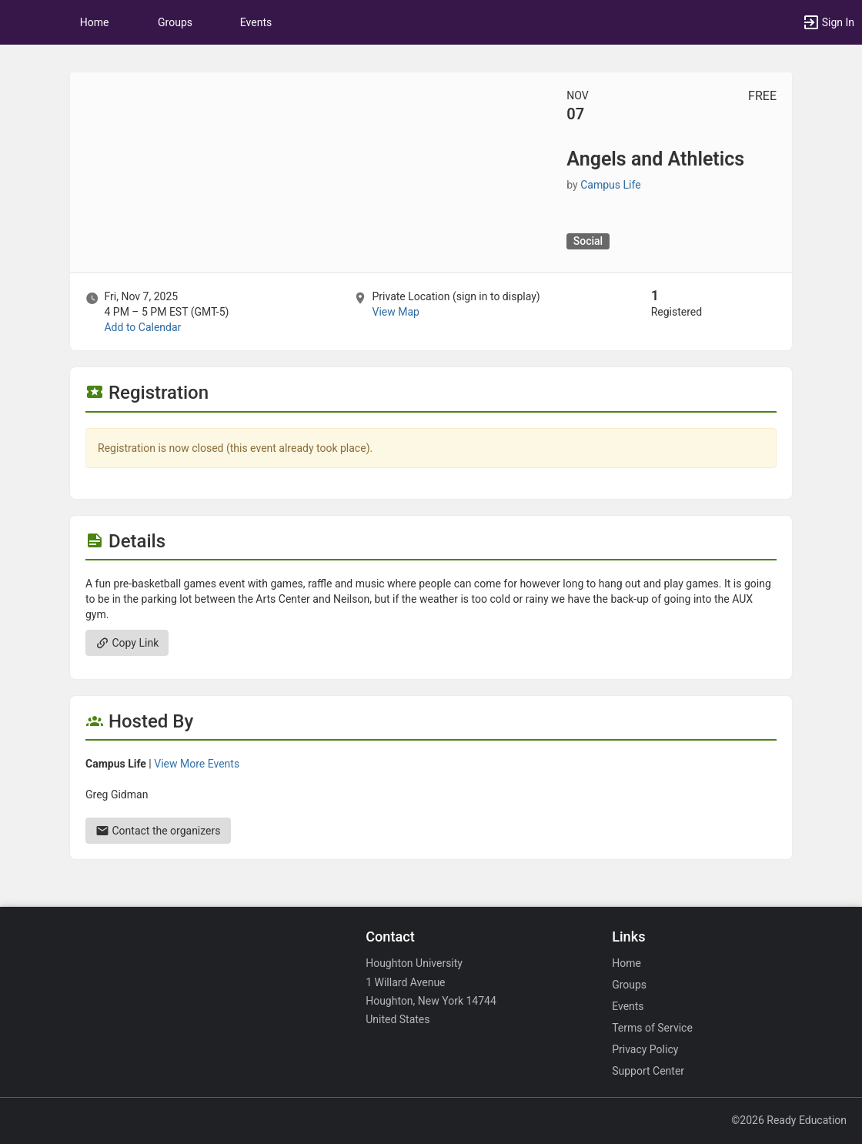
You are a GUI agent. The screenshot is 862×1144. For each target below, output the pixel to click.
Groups (175, 22)
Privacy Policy (645, 1049)
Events (256, 22)
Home (626, 963)
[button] (19, 22)
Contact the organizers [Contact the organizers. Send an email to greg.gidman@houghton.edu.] (158, 831)
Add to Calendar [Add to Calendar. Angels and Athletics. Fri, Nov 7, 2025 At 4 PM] (142, 327)
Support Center (648, 1071)
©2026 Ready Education (789, 1120)
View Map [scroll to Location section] (395, 312)
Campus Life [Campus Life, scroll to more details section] (610, 185)
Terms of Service (652, 1028)
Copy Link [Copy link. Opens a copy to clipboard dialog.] (127, 643)
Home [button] (94, 22)
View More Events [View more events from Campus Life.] (196, 764)
